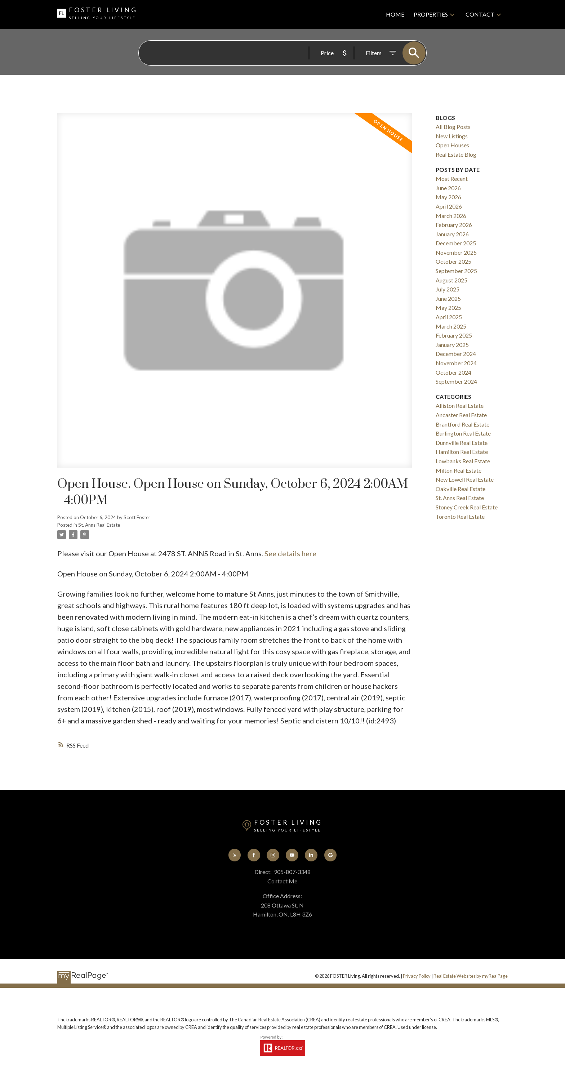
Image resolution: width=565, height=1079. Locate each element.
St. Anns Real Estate (99, 525)
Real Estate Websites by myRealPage (470, 976)
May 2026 (448, 196)
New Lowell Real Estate (465, 479)
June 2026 (448, 187)
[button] (234, 855)
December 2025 (456, 243)
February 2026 (454, 224)
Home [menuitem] (395, 14)
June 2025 (448, 298)
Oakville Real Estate (460, 488)
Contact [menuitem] (480, 14)
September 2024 (456, 381)
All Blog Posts (453, 126)
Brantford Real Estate (462, 424)
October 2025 (453, 261)
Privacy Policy (417, 976)
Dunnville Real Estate (462, 442)
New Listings (452, 136)
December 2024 (456, 353)
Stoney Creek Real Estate (467, 507)
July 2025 (447, 289)
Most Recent (452, 178)
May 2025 (448, 307)
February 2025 (454, 335)
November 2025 (456, 252)
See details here (290, 553)
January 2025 (452, 344)
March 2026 (451, 215)
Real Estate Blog (456, 154)
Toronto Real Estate (460, 516)
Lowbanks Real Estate (463, 461)
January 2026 (452, 234)
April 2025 (449, 316)
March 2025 (451, 326)
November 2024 (456, 363)
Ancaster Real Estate (461, 414)
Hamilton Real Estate (462, 451)
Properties (431, 14)
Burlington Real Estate (463, 433)
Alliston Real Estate (460, 405)
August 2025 (451, 280)
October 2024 (453, 372)
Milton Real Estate (458, 470)
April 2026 (449, 206)
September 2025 (456, 270)
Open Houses (452, 145)
